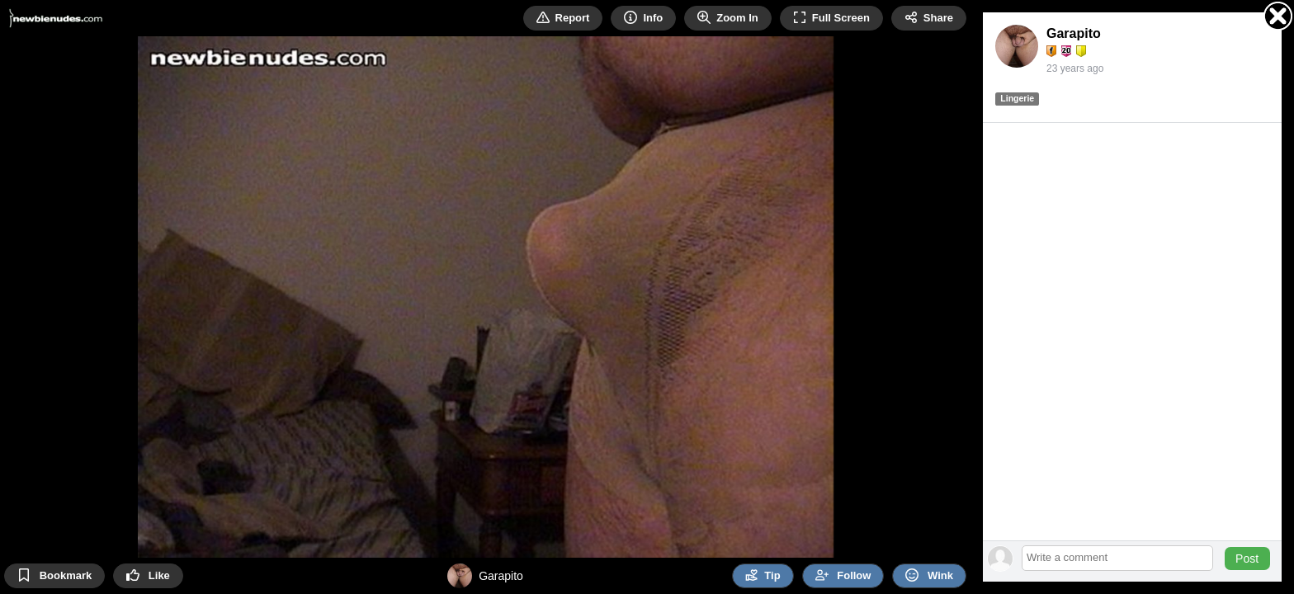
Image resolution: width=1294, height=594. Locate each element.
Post (1247, 558)
